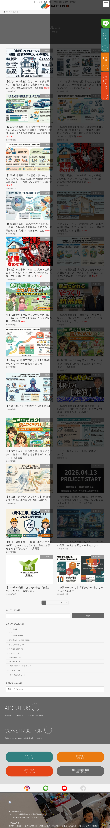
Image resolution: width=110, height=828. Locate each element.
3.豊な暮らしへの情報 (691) (18, 640)
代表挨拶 (20, 715)
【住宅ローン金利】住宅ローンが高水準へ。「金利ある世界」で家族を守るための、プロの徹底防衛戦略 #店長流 (28, 84)
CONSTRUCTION (24, 731)
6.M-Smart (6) (13, 653)
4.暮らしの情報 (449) (16, 645)
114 (60, 603)
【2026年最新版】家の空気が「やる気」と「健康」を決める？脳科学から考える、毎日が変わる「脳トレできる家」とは (29, 227)
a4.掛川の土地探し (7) (16, 675)
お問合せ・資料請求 (80, 757)
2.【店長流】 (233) (15, 635)
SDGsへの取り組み (36, 715)
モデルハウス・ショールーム (29, 771)
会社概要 (8, 715)
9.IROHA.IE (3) (13, 661)
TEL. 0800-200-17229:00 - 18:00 (80, 771)
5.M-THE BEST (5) (15, 649)
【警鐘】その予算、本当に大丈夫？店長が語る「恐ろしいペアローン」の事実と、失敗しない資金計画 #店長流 (29, 272)
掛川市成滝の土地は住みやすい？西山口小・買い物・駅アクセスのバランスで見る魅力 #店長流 (29, 318)
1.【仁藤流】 (12, 629)
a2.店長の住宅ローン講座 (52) (19, 666)
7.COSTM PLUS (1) (15, 657)
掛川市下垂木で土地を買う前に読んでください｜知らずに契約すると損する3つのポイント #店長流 (29, 454)
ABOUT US (17, 708)
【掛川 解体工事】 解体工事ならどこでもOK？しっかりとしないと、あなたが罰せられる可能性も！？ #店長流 (29, 545)
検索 (88, 615)
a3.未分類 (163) (13, 670)
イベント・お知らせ (29, 757)
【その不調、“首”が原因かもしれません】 (28, 406)
